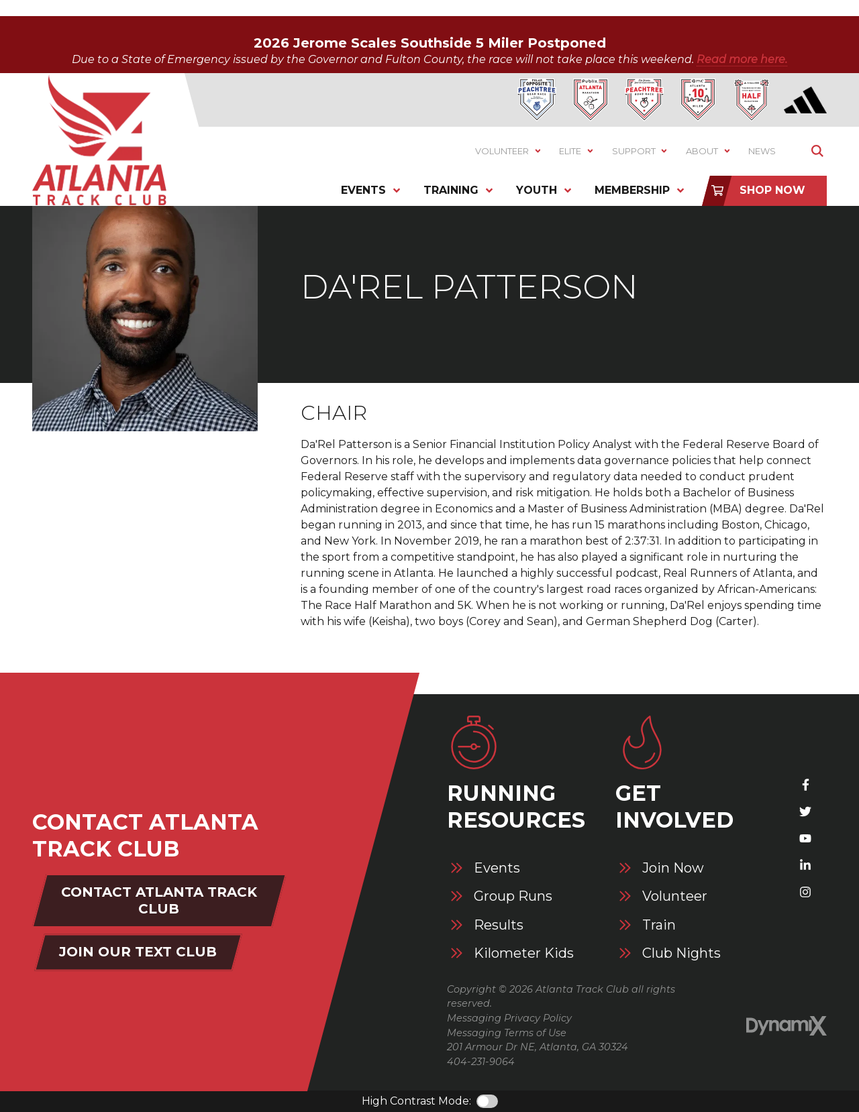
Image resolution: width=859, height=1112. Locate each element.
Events (497, 868)
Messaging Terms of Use (506, 1033)
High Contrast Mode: (416, 1101)
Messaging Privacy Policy (509, 1018)
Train (659, 925)
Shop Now (772, 190)
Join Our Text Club (138, 952)
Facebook (805, 784)
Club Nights (681, 953)
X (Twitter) (805, 811)
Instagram (805, 892)
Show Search (817, 151)
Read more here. (742, 59)
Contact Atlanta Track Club (159, 900)
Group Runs (513, 896)
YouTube (805, 838)
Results (498, 925)
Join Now (673, 868)
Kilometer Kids (524, 953)
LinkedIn (805, 865)
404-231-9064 (481, 1062)
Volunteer (674, 896)
